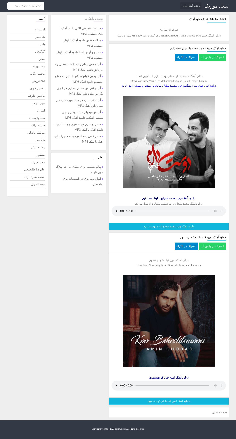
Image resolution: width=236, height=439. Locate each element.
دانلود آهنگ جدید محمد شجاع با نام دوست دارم (198, 48)
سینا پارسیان (37, 117)
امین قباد (170, 260)
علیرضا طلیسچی (34, 169)
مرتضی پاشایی (36, 132)
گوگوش (40, 51)
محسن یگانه (37, 73)
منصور (41, 154)
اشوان (41, 110)
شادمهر (40, 36)
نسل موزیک (216, 6)
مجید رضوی (37, 88)
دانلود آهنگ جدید (191, 5)
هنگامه (41, 140)
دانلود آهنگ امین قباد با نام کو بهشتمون (202, 237)
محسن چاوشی (36, 95)
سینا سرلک (38, 125)
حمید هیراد (38, 162)
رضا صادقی (37, 147)
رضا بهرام (39, 66)
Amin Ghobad (211, 19)
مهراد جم (39, 103)
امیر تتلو (40, 29)
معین (42, 58)
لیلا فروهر (39, 81)
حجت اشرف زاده (34, 176)
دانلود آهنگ (196, 76)
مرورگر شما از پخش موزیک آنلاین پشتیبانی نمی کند (169, 211)
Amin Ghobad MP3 (190, 35)
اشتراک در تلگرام (186, 57)
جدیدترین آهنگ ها (94, 19)
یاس (42, 44)
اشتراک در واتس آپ (212, 57)
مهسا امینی (38, 184)
